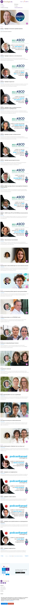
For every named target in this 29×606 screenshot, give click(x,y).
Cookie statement (3, 589)
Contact (1, 593)
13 (17, 556)
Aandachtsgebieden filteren (19, 7)
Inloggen (21, 1)
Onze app (1, 590)
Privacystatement (10, 600)
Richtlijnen (2, 591)
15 (20, 556)
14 (18, 556)
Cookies (5, 600)
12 (15, 556)
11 (14, 556)
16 (21, 556)
